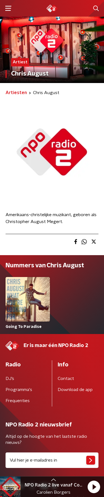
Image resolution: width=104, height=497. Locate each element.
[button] (94, 487)
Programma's (19, 389)
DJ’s (10, 378)
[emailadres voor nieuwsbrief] (52, 460)
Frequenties (18, 400)
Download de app (75, 389)
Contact (66, 378)
